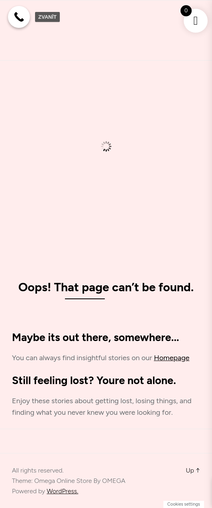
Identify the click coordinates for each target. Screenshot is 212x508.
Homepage (171, 357)
